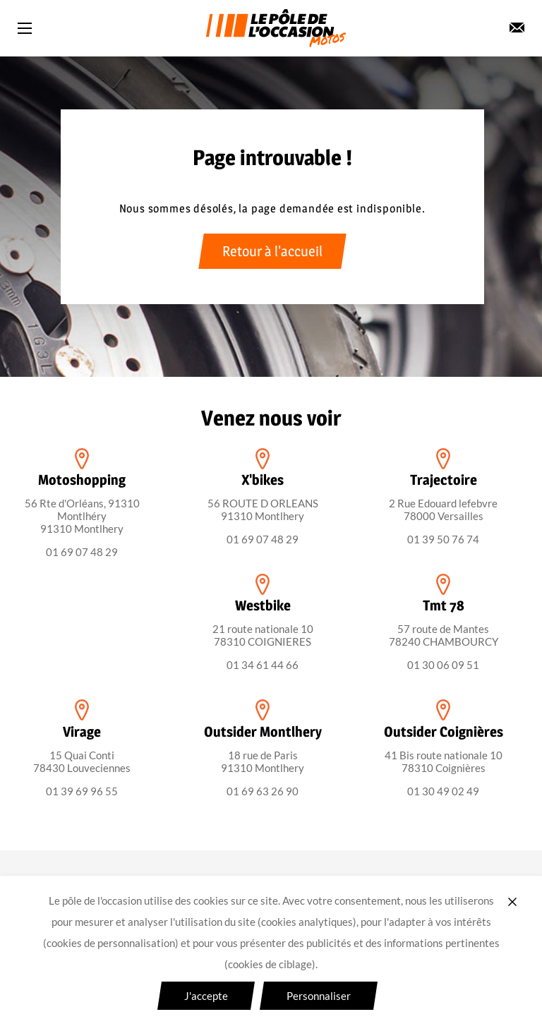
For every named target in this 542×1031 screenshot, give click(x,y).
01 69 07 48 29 (82, 551)
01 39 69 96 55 (82, 791)
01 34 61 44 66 (263, 664)
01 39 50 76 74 (443, 539)
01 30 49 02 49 (443, 791)
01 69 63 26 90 (263, 791)
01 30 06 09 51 (443, 664)
